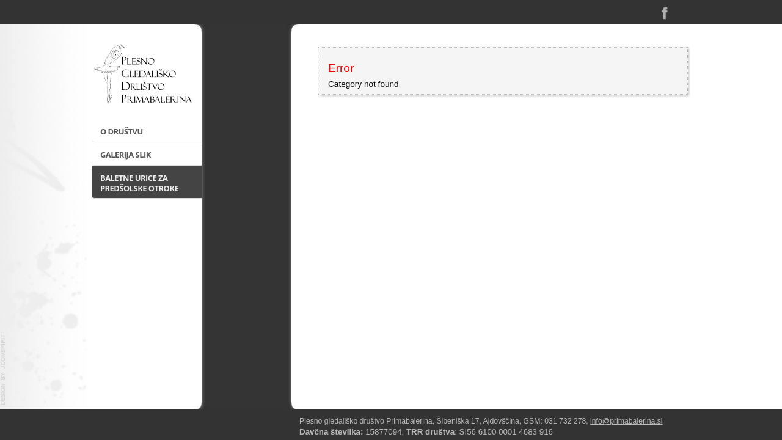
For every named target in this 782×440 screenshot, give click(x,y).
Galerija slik (125, 154)
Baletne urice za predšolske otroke (139, 183)
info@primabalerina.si (626, 421)
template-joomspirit (3, 369)
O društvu (121, 131)
